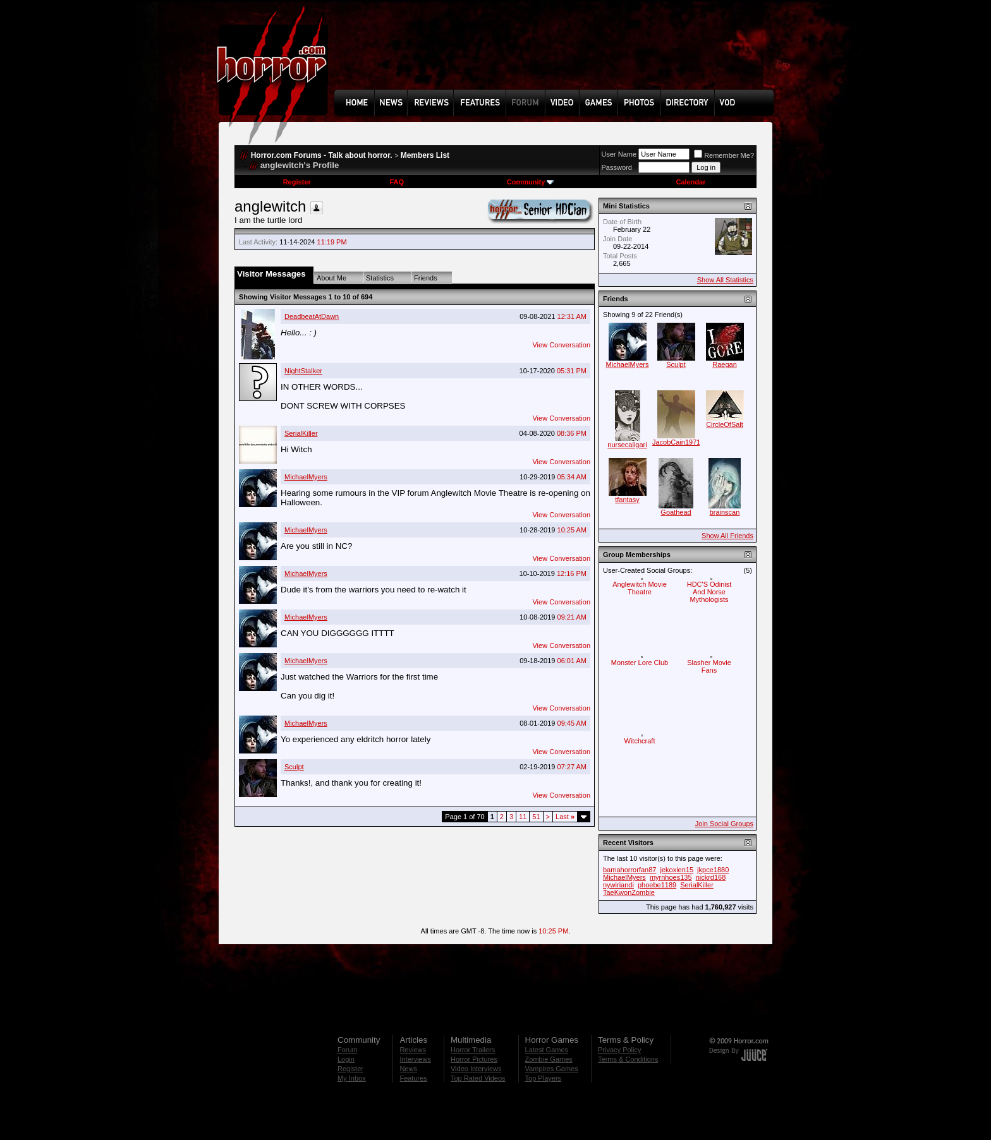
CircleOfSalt (724, 424)
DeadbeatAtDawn (311, 316)
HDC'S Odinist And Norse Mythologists (709, 591)
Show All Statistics (725, 280)
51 (536, 816)
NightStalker (303, 371)
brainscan (725, 512)
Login (346, 1059)
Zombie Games (549, 1059)
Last (565, 816)
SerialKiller (301, 433)
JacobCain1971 (676, 442)
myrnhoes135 (671, 877)
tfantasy (627, 499)
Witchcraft (639, 741)
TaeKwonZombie (629, 892)
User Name (619, 154)
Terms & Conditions (628, 1059)
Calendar (690, 182)
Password (617, 167)
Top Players (543, 1078)
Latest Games (546, 1049)
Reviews (412, 1049)
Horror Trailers (473, 1049)
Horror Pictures (474, 1059)
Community (530, 182)
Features (413, 1078)
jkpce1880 (713, 869)
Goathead (675, 512)
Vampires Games (551, 1068)
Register (297, 182)
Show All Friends (727, 535)
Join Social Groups (724, 823)
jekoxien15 (676, 869)
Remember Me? (724, 155)
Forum (347, 1049)
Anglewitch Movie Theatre (639, 588)
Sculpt (294, 767)
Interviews (415, 1059)
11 (522, 816)
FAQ (396, 182)
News (408, 1068)
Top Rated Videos (478, 1078)
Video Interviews (476, 1068)
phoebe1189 (657, 885)
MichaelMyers (305, 477)
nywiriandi (618, 885)
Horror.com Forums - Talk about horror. (321, 155)
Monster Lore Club (640, 662)
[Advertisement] (558, 54)
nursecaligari (627, 444)
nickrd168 (711, 877)
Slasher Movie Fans (709, 666)
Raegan (724, 364)
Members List (425, 155)
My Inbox (351, 1078)
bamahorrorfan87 (629, 869)
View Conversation (561, 345)
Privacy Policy (619, 1049)
